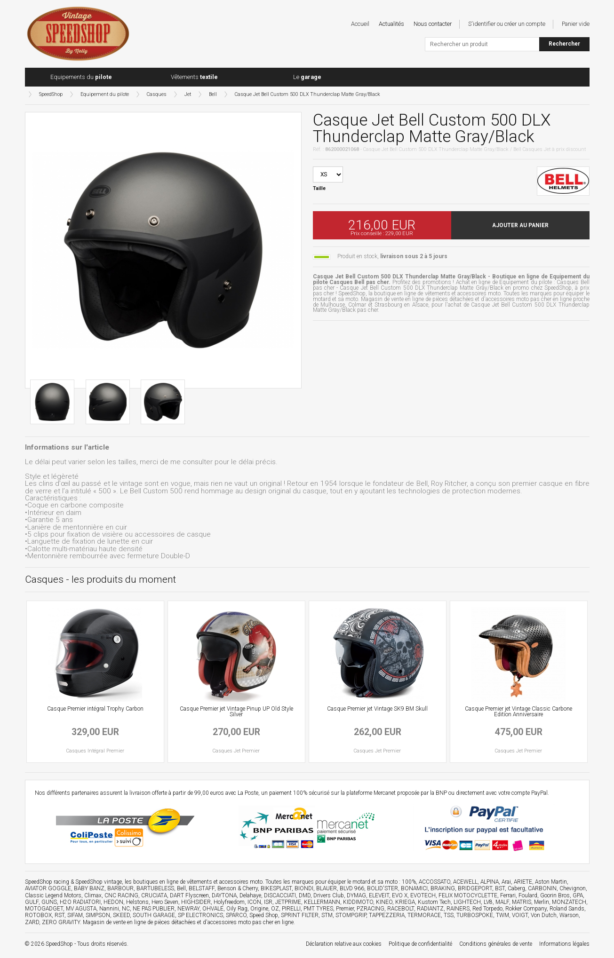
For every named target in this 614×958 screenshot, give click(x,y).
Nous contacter (433, 23)
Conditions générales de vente (495, 944)
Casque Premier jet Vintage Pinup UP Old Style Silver (236, 711)
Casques (157, 94)
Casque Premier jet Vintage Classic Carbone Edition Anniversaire (518, 711)
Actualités (391, 23)
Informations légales (564, 944)
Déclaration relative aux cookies (344, 944)
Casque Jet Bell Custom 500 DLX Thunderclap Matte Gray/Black (307, 94)
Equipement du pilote (104, 94)
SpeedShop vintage (98, 882)
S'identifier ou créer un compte (506, 23)
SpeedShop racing (47, 882)
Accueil (360, 23)
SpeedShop (51, 94)
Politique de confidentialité (420, 944)
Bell (213, 94)
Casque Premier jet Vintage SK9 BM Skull (377, 708)
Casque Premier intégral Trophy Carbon (95, 708)
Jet (187, 94)
